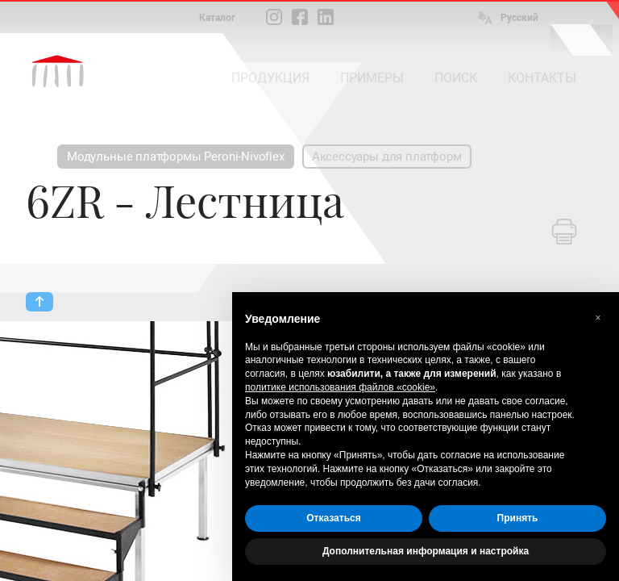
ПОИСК (455, 78)
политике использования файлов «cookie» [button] (340, 387)
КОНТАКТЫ (542, 78)
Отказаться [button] (333, 518)
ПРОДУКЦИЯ (270, 78)
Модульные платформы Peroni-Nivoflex (176, 156)
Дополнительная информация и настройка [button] (425, 551)
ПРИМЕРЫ (372, 78)
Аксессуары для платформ (387, 156)
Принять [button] (517, 518)
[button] (598, 318)
